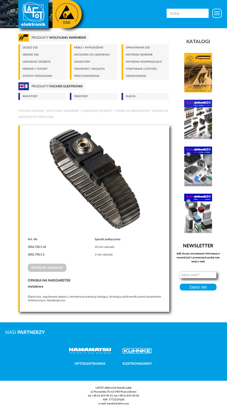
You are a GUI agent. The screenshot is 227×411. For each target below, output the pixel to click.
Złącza (131, 96)
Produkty (58, 38)
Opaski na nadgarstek (132, 110)
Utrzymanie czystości (141, 69)
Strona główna (31, 110)
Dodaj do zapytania (47, 267)
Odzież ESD (30, 47)
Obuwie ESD (31, 54)
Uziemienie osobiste (37, 62)
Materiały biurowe (139, 54)
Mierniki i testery (35, 69)
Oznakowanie (136, 76)
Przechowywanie (86, 76)
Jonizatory (82, 62)
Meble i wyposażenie (88, 47)
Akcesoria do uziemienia (92, 54)
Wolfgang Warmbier (62, 110)
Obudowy (81, 96)
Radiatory (30, 96)
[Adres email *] (198, 275)
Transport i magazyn (89, 69)
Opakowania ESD (138, 47)
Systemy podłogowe (37, 76)
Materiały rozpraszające (144, 62)
